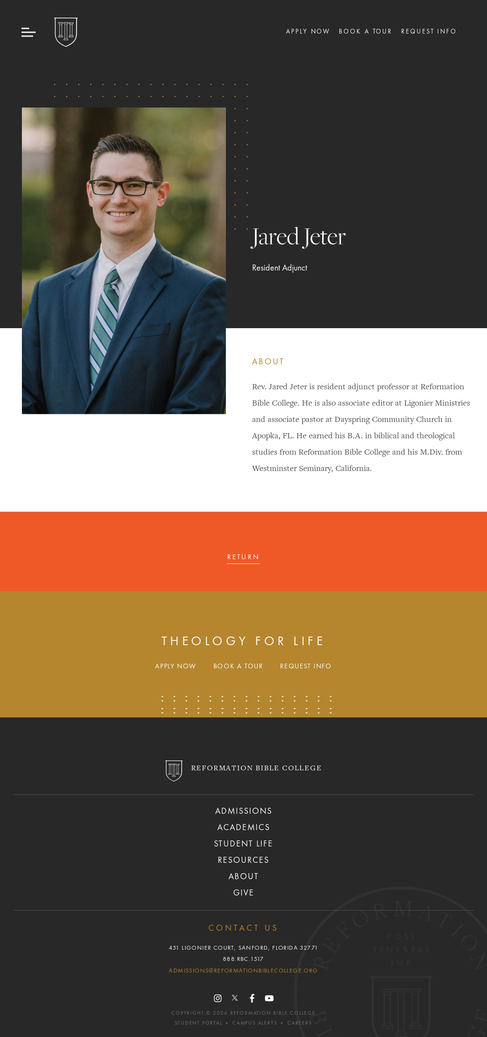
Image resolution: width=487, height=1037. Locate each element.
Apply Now (308, 32)
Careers (299, 1023)
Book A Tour (366, 32)
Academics (243, 828)
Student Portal (198, 1023)
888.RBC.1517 (243, 959)
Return (243, 557)
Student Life (243, 844)
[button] (29, 32)
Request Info (429, 32)
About (243, 877)
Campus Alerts (254, 1023)
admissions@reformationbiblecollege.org (243, 971)
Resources (243, 860)
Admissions (243, 811)
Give (243, 893)
